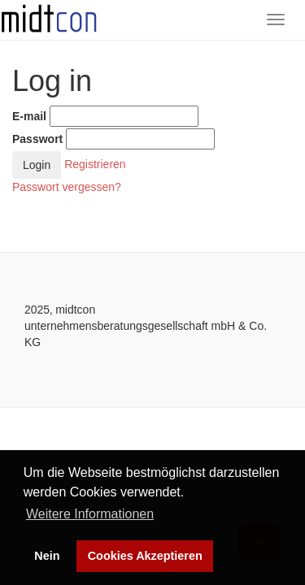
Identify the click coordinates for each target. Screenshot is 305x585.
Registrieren (94, 163)
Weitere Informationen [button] (90, 514)
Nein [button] (46, 555)
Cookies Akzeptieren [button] (145, 555)
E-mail (29, 116)
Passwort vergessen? (66, 186)
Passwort (37, 138)
